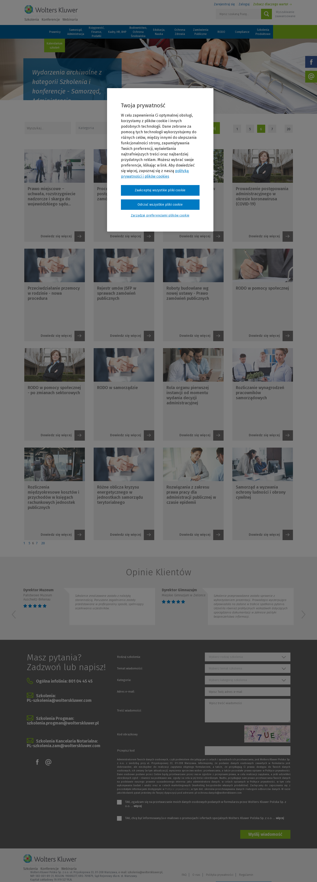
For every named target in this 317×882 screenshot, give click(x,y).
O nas (235, 860)
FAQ (222, 860)
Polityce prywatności (177, 789)
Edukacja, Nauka (159, 32)
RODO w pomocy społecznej (262, 288)
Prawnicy (55, 32)
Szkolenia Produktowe (263, 32)
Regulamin (284, 860)
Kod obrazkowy (127, 734)
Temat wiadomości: (130, 668)
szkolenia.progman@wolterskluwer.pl (63, 723)
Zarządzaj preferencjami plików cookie (243, 872)
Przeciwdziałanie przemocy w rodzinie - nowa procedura (54, 293)
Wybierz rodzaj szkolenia (226, 657)
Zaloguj (244, 4)
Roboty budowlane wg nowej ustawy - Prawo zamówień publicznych (187, 293)
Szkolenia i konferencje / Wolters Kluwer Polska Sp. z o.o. (51, 13)
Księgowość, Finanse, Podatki (97, 32)
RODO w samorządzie (117, 387)
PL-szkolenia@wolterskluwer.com (59, 700)
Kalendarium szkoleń (54, 45)
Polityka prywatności (258, 860)
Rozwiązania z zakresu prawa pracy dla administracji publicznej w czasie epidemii (191, 495)
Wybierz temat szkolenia (225, 668)
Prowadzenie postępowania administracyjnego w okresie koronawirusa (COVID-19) (262, 196)
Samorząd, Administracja (75, 32)
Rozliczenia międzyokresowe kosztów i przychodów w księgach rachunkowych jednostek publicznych (53, 497)
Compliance (242, 32)
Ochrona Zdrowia (179, 32)
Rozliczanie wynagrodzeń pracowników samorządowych (260, 392)
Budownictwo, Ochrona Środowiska (138, 32)
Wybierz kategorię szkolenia (228, 680)
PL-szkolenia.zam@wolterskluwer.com (63, 745)
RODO (221, 32)
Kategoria (86, 128)
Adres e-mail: (126, 691)
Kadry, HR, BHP (117, 32)
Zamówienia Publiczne (200, 32)
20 (288, 129)
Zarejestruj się (224, 4)
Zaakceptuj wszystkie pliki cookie (160, 190)
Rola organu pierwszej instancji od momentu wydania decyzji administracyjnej (187, 395)
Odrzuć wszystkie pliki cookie (160, 205)
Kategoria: (124, 680)
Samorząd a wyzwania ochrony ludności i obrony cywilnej (261, 492)
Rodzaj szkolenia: (129, 657)
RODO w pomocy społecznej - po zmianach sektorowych (54, 390)
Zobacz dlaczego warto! (270, 4)
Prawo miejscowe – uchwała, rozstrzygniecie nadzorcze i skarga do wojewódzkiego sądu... (51, 196)
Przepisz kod (126, 750)
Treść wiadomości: (129, 710)
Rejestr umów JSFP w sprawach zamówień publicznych (116, 293)
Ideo (291, 872)
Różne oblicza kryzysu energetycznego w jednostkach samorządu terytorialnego (120, 495)
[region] (160, 160)
